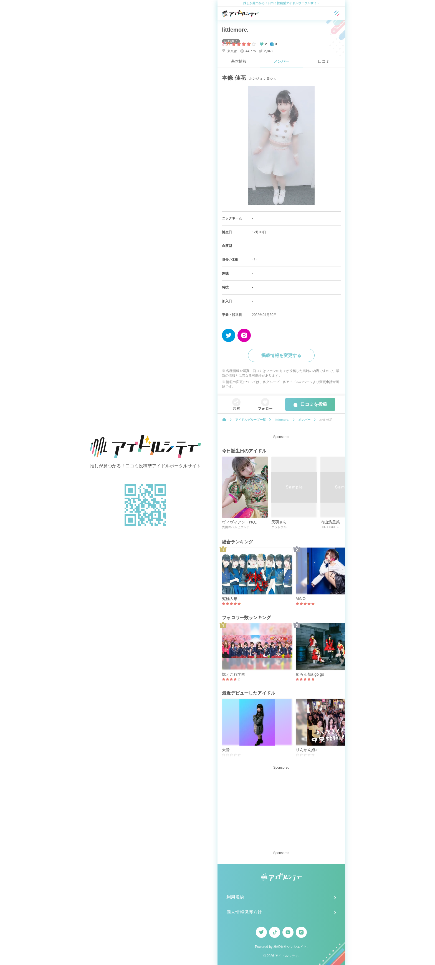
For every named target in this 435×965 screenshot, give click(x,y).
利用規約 (235, 897)
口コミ (324, 61)
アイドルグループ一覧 (250, 419)
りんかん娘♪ (306, 750)
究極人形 (229, 598)
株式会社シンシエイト (290, 947)
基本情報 (239, 61)
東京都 (229, 51)
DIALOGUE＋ (329, 527)
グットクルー (280, 527)
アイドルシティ (286, 956)
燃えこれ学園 (233, 674)
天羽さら (279, 522)
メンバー (281, 61)
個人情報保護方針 (244, 912)
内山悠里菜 (330, 522)
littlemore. (235, 30)
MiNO (301, 598)
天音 (226, 750)
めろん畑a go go (310, 674)
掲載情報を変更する (281, 355)
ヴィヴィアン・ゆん (239, 522)
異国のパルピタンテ (235, 527)
